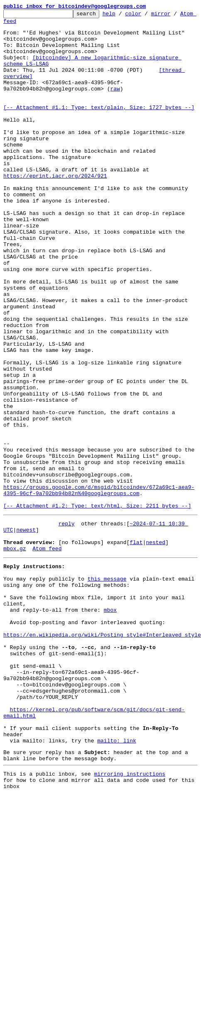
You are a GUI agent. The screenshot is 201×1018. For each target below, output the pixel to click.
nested (155, 646)
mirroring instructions (129, 919)
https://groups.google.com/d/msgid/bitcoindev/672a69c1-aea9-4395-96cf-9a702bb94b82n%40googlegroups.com (98, 586)
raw (115, 104)
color (146, 16)
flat (136, 646)
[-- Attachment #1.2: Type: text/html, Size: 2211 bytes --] (97, 605)
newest (26, 631)
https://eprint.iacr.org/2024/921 (55, 209)
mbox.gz (14, 654)
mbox (110, 725)
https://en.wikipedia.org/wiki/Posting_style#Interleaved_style (102, 755)
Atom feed (17, 24)
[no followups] (81, 646)
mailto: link (116, 882)
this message (107, 688)
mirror (174, 16)
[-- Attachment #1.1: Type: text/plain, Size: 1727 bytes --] (98, 127)
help (121, 16)
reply (67, 624)
